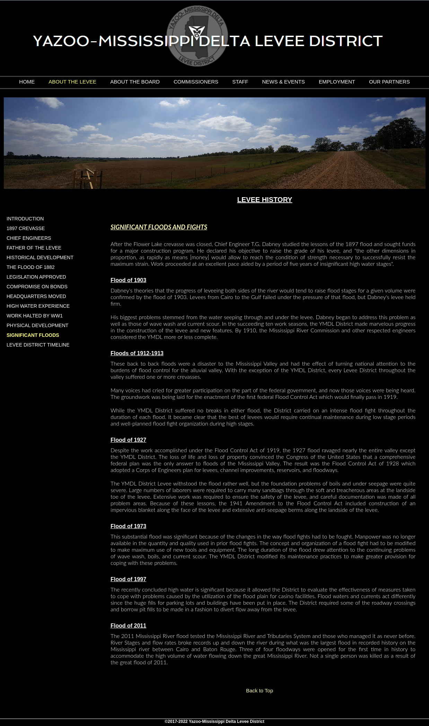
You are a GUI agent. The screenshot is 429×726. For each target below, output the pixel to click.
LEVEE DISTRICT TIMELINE (38, 345)
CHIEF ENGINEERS (29, 238)
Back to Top (259, 690)
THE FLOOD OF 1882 (30, 267)
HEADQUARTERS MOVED (36, 296)
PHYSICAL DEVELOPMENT (37, 325)
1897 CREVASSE (26, 228)
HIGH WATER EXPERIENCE (38, 306)
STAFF (240, 82)
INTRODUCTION (25, 218)
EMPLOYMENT (337, 82)
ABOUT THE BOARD (135, 82)
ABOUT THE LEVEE (72, 82)
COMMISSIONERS (196, 82)
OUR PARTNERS (389, 82)
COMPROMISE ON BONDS (37, 286)
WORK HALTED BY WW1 (35, 315)
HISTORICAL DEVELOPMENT (40, 257)
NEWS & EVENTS (283, 82)
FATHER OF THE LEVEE (34, 248)
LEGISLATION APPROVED (36, 277)
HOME (27, 82)
